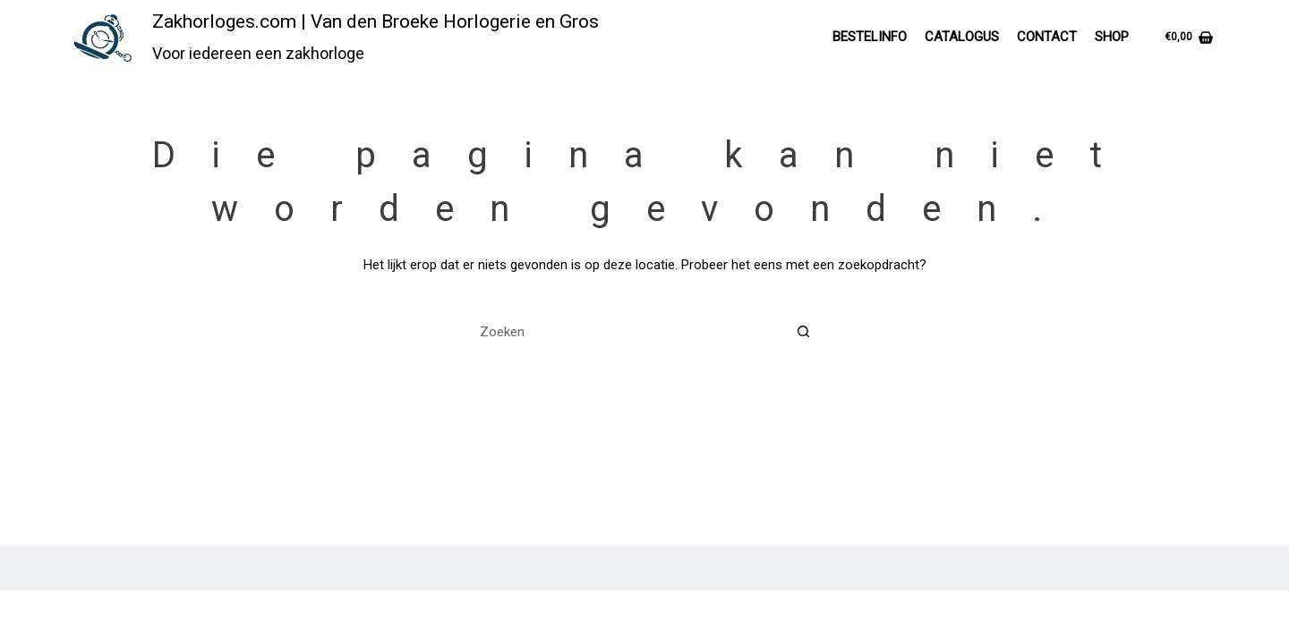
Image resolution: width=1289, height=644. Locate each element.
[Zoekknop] (803, 331)
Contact (1047, 37)
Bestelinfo (869, 37)
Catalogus (962, 37)
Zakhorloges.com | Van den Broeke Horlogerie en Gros (375, 21)
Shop (1112, 37)
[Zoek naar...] (624, 331)
